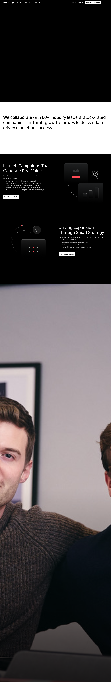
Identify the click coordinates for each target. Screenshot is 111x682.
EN (105, 2)
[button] (19, 2)
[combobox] (105, 2)
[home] (8, 3)
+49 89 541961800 (77, 2)
